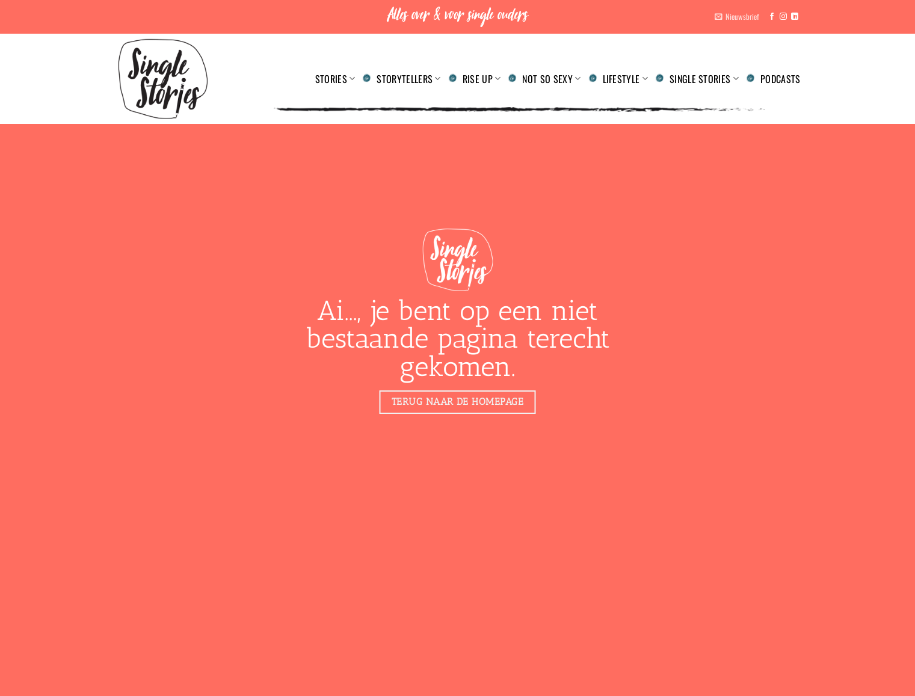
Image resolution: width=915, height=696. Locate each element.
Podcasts (780, 79)
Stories (335, 79)
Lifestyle (625, 79)
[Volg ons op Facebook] (771, 17)
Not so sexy (551, 79)
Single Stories (704, 79)
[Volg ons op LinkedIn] (794, 17)
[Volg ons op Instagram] (783, 17)
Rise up (482, 79)
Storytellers (408, 79)
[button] (737, 17)
